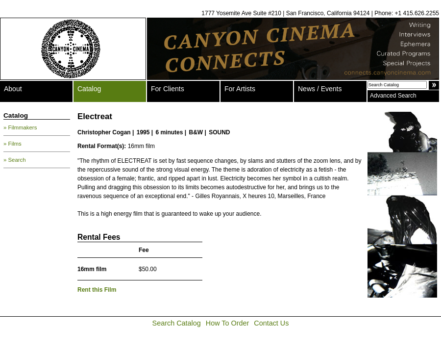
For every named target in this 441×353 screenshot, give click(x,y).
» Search (14, 160)
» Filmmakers (20, 127)
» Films (12, 144)
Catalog (89, 89)
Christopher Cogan (104, 132)
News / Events (320, 89)
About (13, 89)
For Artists (239, 89)
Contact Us (271, 323)
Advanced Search (393, 95)
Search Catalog (176, 323)
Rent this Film (96, 289)
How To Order (227, 323)
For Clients (167, 89)
